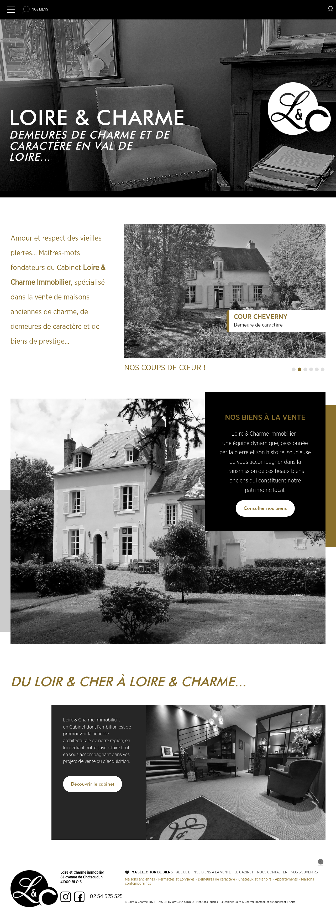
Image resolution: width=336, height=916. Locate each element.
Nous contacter (272, 872)
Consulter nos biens (265, 508)
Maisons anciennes (140, 879)
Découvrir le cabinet (92, 784)
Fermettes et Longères (176, 879)
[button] (294, 369)
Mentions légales (207, 901)
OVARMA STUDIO (183, 901)
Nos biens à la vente (212, 872)
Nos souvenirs (304, 872)
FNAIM (291, 901)
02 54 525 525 (106, 896)
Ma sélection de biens (152, 872)
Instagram (65, 897)
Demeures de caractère (216, 879)
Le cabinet (244, 872)
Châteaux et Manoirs (254, 879)
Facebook (79, 897)
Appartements (286, 879)
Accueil (183, 872)
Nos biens (40, 9)
